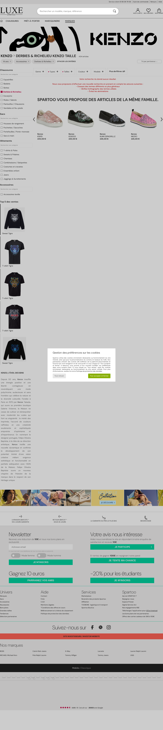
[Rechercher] (114, 11)
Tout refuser (59, 376)
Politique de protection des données (89, 371)
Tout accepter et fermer (99, 376)
